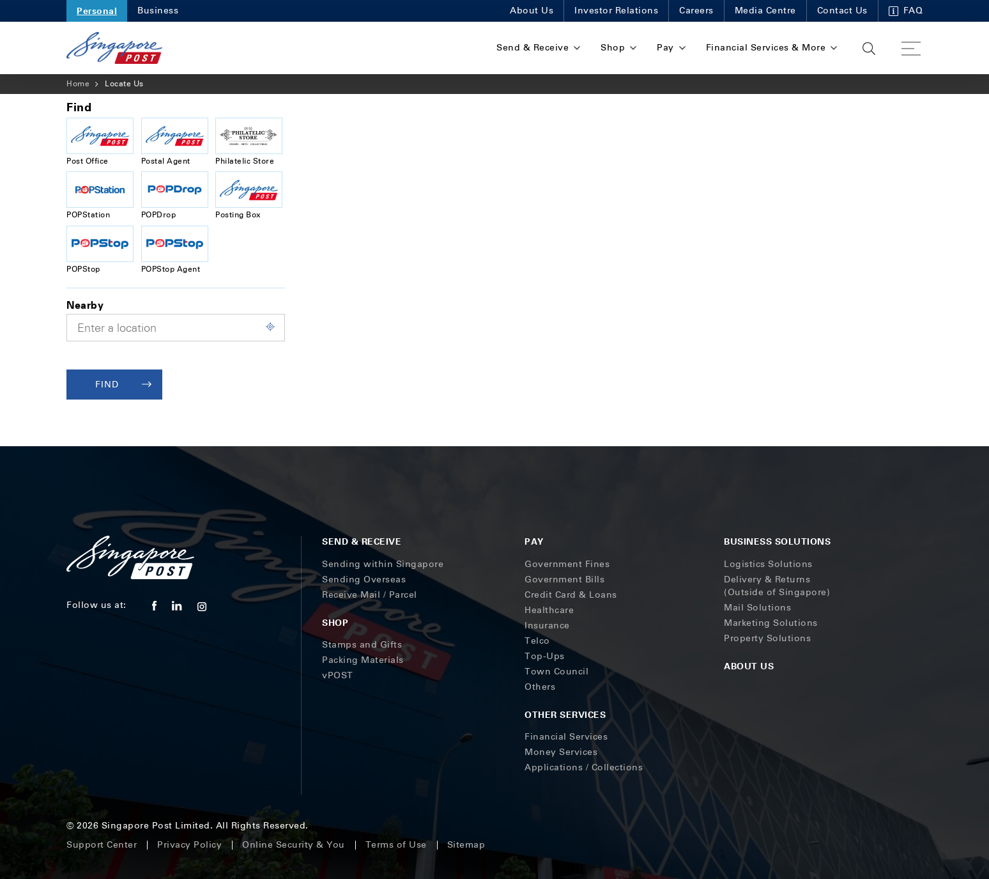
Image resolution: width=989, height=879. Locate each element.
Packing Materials (363, 660)
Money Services (561, 752)
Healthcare (549, 610)
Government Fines (567, 564)
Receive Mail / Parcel (369, 594)
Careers (696, 10)
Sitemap (466, 844)
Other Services (565, 714)
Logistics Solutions (768, 564)
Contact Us (842, 10)
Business (157, 10)
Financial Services (566, 736)
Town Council (556, 671)
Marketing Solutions (771, 623)
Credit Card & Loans (571, 594)
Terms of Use (396, 844)
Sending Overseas (364, 579)
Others (540, 686)
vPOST (337, 675)
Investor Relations (616, 10)
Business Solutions (777, 541)
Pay (534, 541)
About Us (531, 10)
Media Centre (765, 10)
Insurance (547, 625)
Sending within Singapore (382, 564)
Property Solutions (767, 638)
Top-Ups (545, 656)
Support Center (101, 844)
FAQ (906, 10)
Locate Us (124, 83)
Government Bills (564, 579)
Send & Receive (361, 541)
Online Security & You (293, 844)
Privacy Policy (189, 844)
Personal (97, 10)
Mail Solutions (757, 607)
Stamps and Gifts (362, 644)
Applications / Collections (584, 767)
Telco (537, 640)
